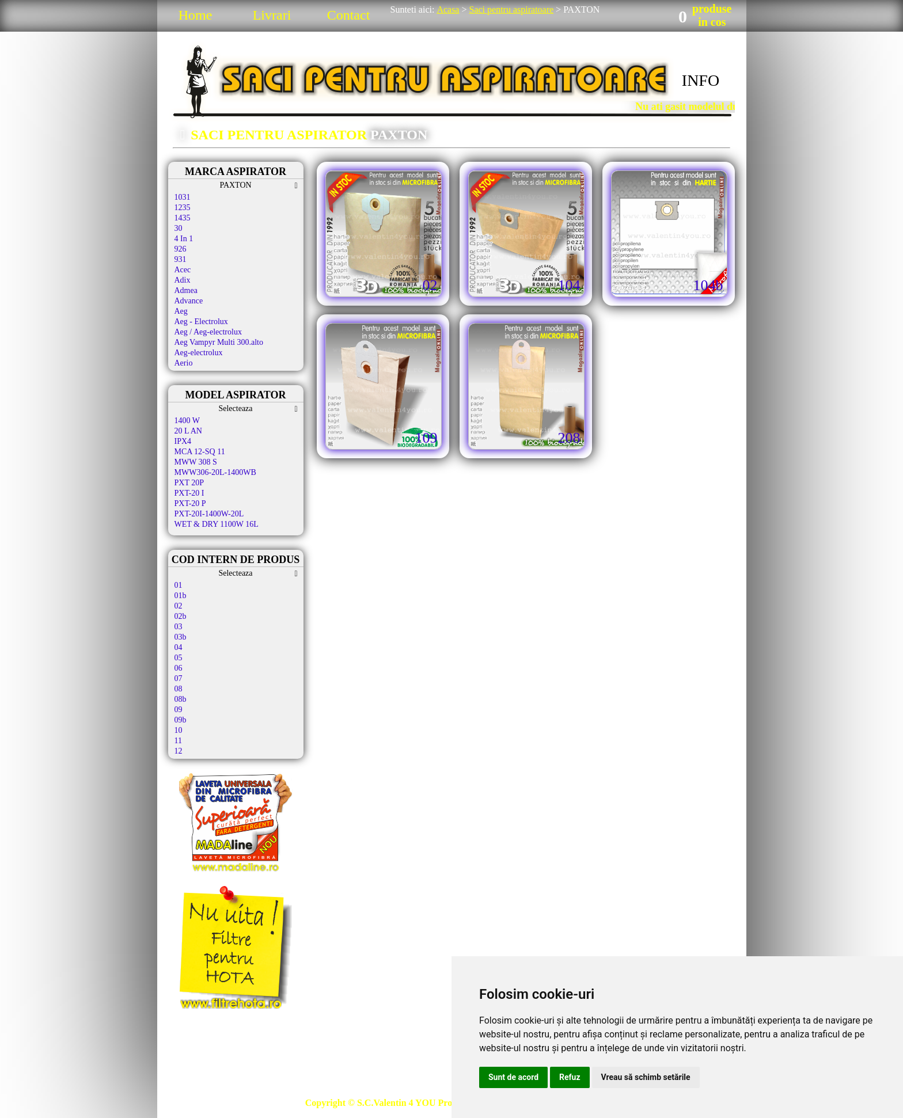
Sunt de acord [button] (513, 1077)
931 (180, 259)
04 (178, 647)
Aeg (181, 311)
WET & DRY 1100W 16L (216, 524)
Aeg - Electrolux (201, 321)
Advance (188, 300)
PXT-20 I (189, 493)
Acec (182, 269)
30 (178, 228)
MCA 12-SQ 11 (199, 451)
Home (196, 14)
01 (178, 585)
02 (178, 606)
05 (178, 657)
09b (180, 720)
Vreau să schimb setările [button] (645, 1077)
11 (178, 740)
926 (180, 249)
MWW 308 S (195, 462)
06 (178, 668)
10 (178, 730)
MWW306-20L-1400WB (215, 472)
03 (178, 626)
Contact (348, 14)
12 (178, 751)
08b (180, 699)
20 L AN (188, 431)
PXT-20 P (190, 503)
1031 (182, 197)
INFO (700, 80)
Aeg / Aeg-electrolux (208, 332)
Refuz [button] (569, 1077)
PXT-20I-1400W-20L (209, 513)
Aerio (183, 363)
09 (178, 709)
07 (178, 678)
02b (180, 616)
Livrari (272, 14)
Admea (186, 290)
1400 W (187, 420)
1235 (182, 207)
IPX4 (183, 441)
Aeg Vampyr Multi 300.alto (219, 342)
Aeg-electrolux (198, 352)
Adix (182, 280)
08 (178, 689)
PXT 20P (189, 482)
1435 (182, 218)
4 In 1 (183, 238)
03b (180, 637)
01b (180, 595)
